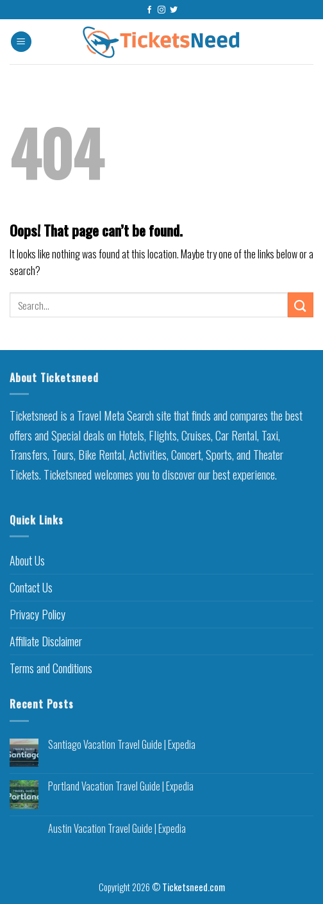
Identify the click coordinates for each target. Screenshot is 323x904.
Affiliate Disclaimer (46, 641)
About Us (27, 560)
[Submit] (300, 304)
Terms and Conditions (51, 668)
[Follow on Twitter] (174, 10)
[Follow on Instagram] (161, 10)
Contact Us (31, 587)
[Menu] (21, 42)
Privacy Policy (37, 614)
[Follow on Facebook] (149, 10)
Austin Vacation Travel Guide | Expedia (117, 829)
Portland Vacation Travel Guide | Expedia (121, 786)
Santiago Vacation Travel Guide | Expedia (121, 745)
